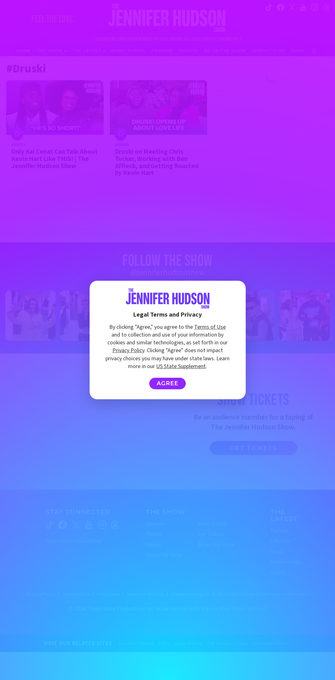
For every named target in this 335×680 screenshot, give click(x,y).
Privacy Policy (128, 350)
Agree (167, 383)
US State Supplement (181, 366)
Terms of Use (210, 327)
